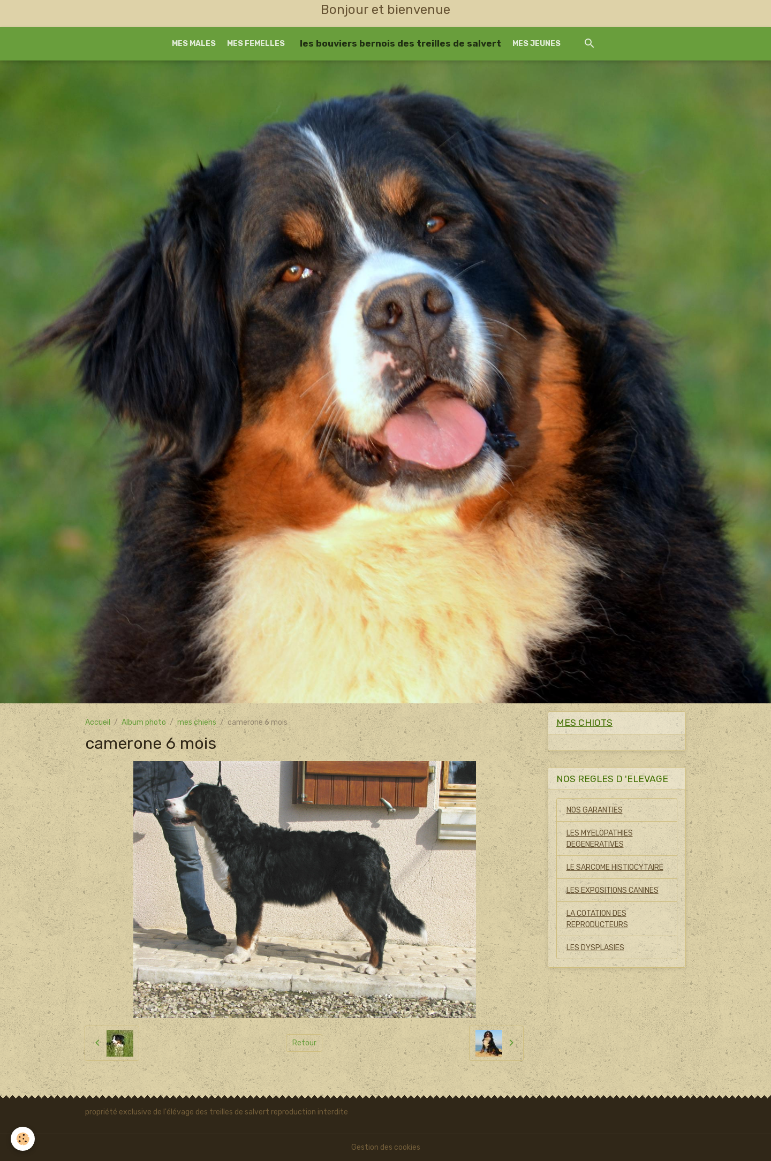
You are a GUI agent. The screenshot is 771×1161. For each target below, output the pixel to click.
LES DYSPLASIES (595, 947)
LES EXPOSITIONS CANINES (612, 890)
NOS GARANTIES (594, 810)
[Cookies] (23, 1139)
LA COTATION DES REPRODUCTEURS (597, 919)
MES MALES (194, 43)
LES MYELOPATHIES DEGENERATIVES (599, 839)
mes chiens (196, 722)
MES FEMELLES (256, 43)
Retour (304, 1043)
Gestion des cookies (385, 1147)
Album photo (144, 722)
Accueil (97, 722)
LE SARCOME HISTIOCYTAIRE (614, 867)
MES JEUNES (536, 43)
